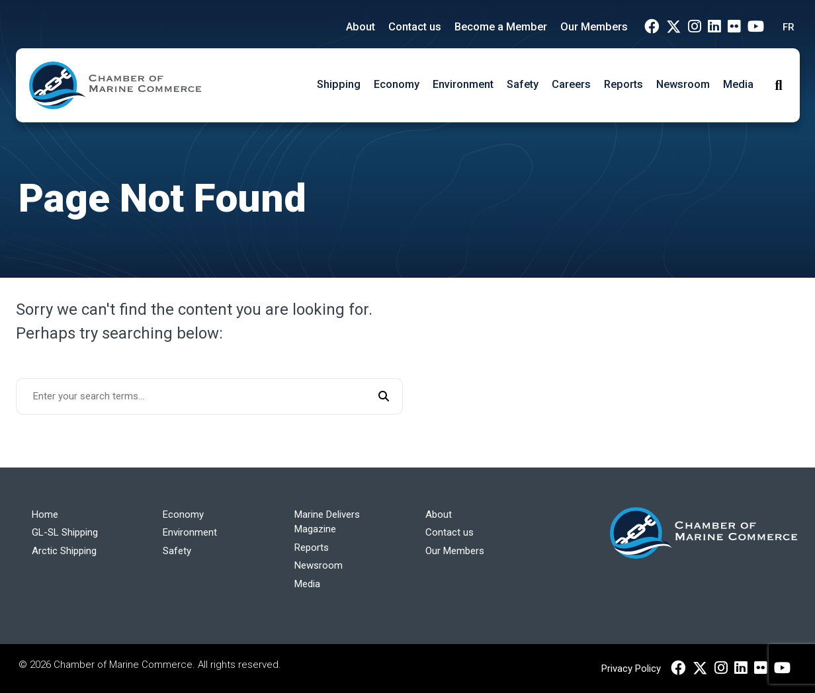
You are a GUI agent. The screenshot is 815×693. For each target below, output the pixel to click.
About (360, 26)
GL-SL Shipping (65, 532)
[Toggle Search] (778, 85)
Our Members (594, 26)
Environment (463, 84)
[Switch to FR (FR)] (785, 27)
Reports (623, 84)
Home (45, 514)
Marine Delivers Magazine (327, 522)
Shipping (339, 84)
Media (738, 84)
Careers (571, 84)
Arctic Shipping (64, 551)
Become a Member (500, 26)
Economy (396, 84)
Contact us (414, 26)
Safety (522, 84)
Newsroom (683, 84)
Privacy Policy (631, 668)
